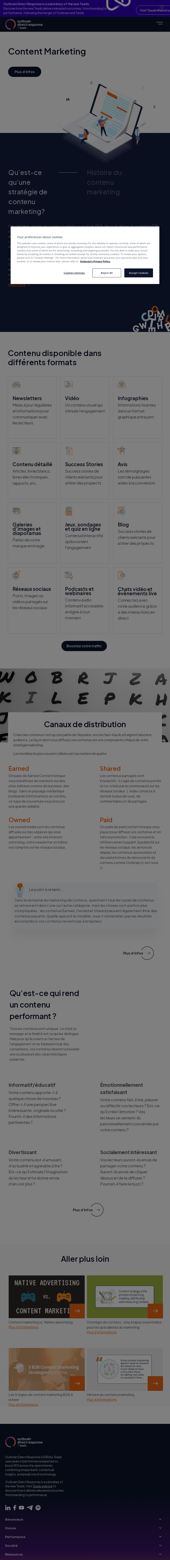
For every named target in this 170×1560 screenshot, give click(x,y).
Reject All (107, 272)
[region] (85, 255)
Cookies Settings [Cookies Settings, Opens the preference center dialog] (74, 272)
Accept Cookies (138, 272)
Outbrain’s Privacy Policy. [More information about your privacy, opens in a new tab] (95, 261)
